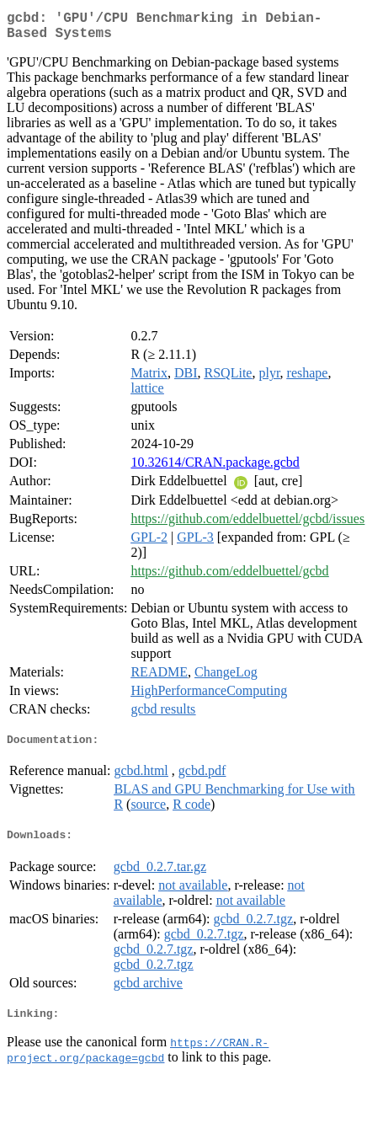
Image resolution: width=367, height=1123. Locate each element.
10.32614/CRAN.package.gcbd (214, 469)
